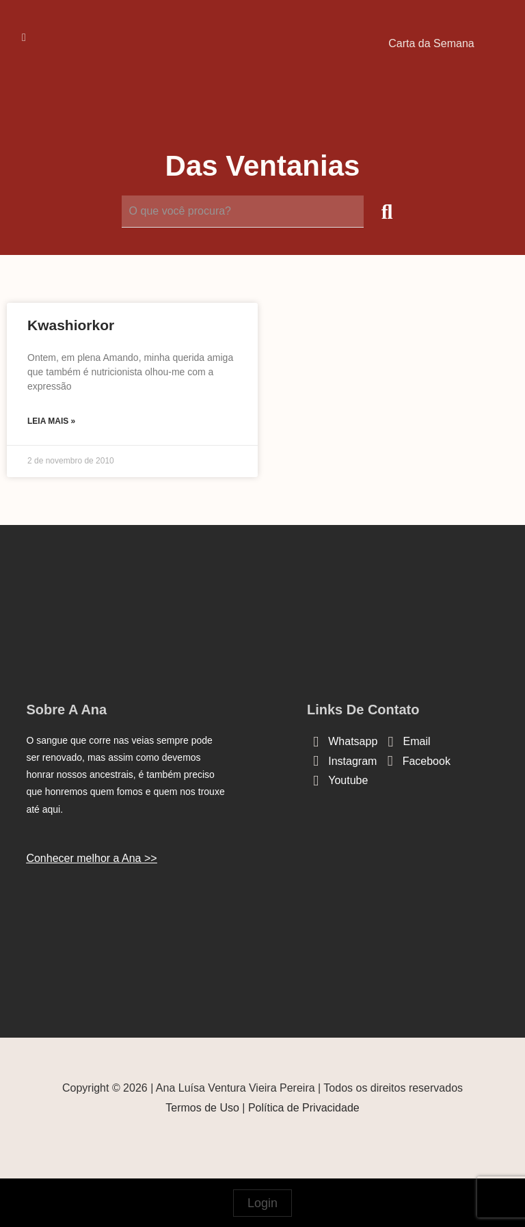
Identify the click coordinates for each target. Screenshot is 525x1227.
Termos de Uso (202, 1108)
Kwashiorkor (70, 325)
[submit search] (387, 212)
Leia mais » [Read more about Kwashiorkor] (51, 421)
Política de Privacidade (304, 1108)
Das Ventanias (262, 166)
